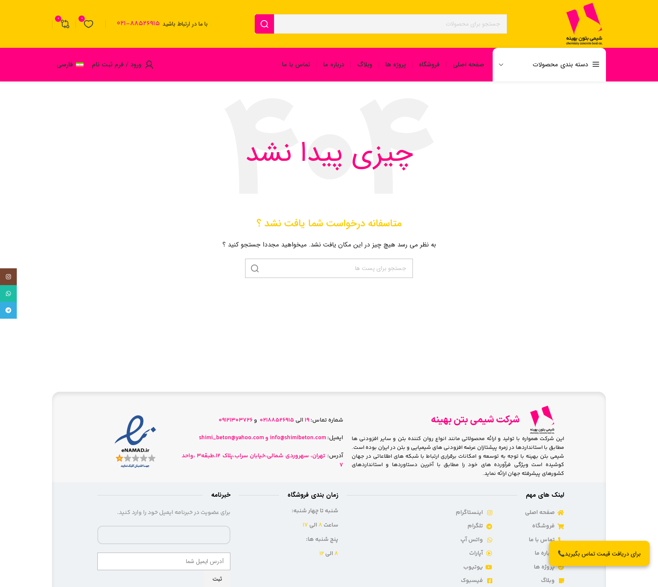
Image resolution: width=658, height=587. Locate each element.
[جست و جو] (381, 24)
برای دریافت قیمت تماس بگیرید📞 (599, 553)
